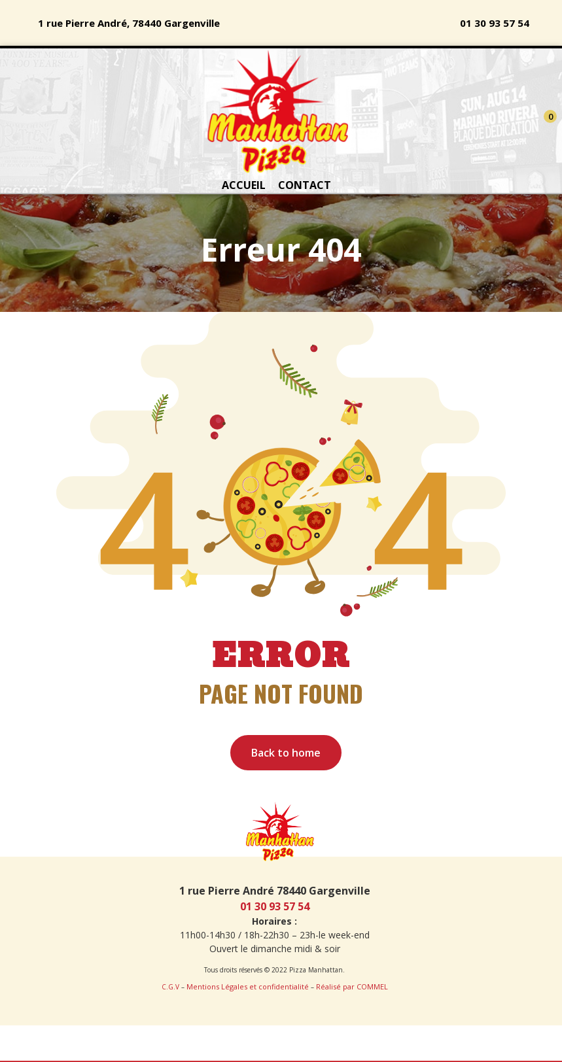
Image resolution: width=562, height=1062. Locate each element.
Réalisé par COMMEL (352, 986)
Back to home (286, 752)
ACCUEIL (244, 185)
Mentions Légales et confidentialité (247, 986)
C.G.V (170, 986)
